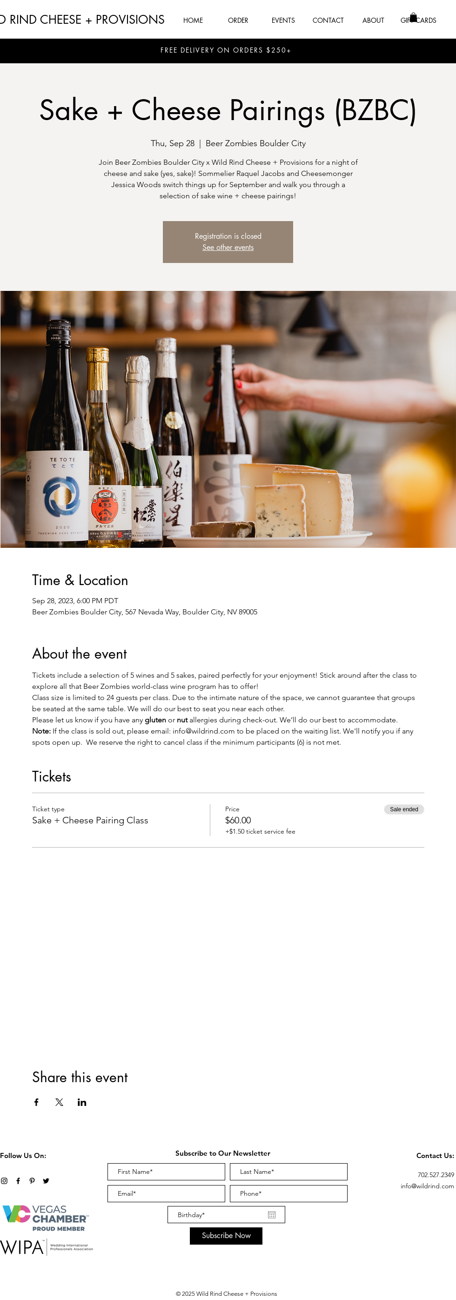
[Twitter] (46, 1181)
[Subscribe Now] (226, 1236)
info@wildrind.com (427, 1186)
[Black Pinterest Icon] (32, 1181)
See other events (228, 247)
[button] (413, 17)
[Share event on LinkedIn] (82, 1102)
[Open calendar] (271, 1215)
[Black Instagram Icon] (4, 1181)
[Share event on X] (59, 1102)
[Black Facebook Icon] (18, 1181)
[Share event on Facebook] (36, 1102)
